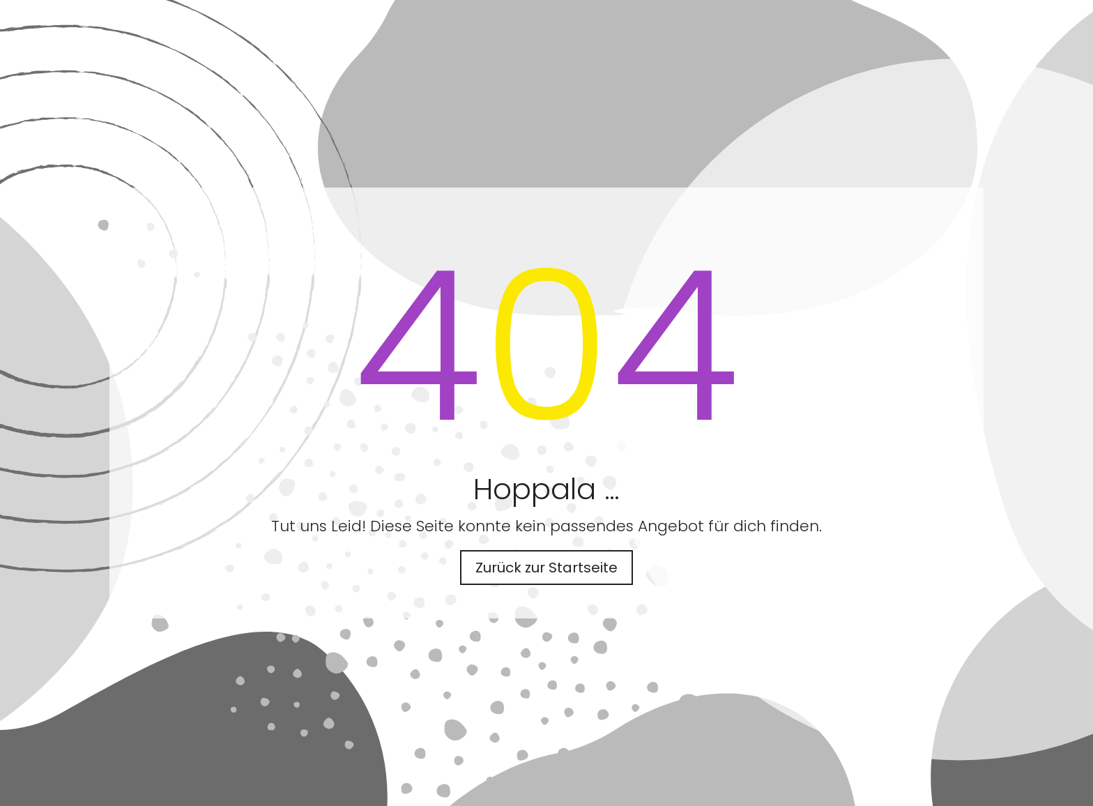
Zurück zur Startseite (546, 567)
